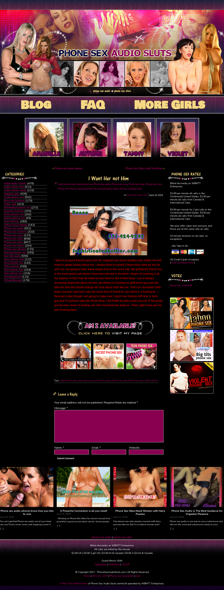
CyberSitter (100, 564)
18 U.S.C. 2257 (100, 576)
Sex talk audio (12, 256)
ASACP (126, 564)
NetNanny (114, 564)
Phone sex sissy (13, 235)
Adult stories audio (15, 190)
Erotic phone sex (14, 214)
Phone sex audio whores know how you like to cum (27, 512)
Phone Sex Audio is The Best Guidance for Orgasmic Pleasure (197, 512)
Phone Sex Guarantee (122, 576)
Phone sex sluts (13, 242)
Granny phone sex (14, 218)
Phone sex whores (15, 249)
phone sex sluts (136, 380)
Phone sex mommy (15, 232)
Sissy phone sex (13, 263)
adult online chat (68, 380)
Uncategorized (12, 277)
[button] (220, 499)
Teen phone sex (13, 273)
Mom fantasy (11, 221)
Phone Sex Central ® (181, 285)
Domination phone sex (17, 208)
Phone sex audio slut (137, 195)
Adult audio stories (15, 183)
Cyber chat (10, 204)
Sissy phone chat (14, 259)
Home (87, 576)
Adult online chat (14, 187)
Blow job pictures (14, 201)
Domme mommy (14, 211)
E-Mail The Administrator (73, 583)
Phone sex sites (13, 239)
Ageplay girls (12, 194)
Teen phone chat (13, 270)
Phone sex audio (14, 228)
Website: (134, 448)
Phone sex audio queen (68, 168)
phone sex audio (103, 380)
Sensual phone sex (15, 252)
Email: (96, 448)
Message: (61, 408)
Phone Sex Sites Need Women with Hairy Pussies (140, 512)
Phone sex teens (14, 246)
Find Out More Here (182, 262)
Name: (59, 448)
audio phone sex (86, 380)
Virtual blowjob (13, 280)
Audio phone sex (14, 197)
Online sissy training (15, 225)
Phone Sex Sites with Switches (144, 168)
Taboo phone (11, 266)
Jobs (138, 576)
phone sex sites (119, 380)
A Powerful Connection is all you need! (83, 511)
